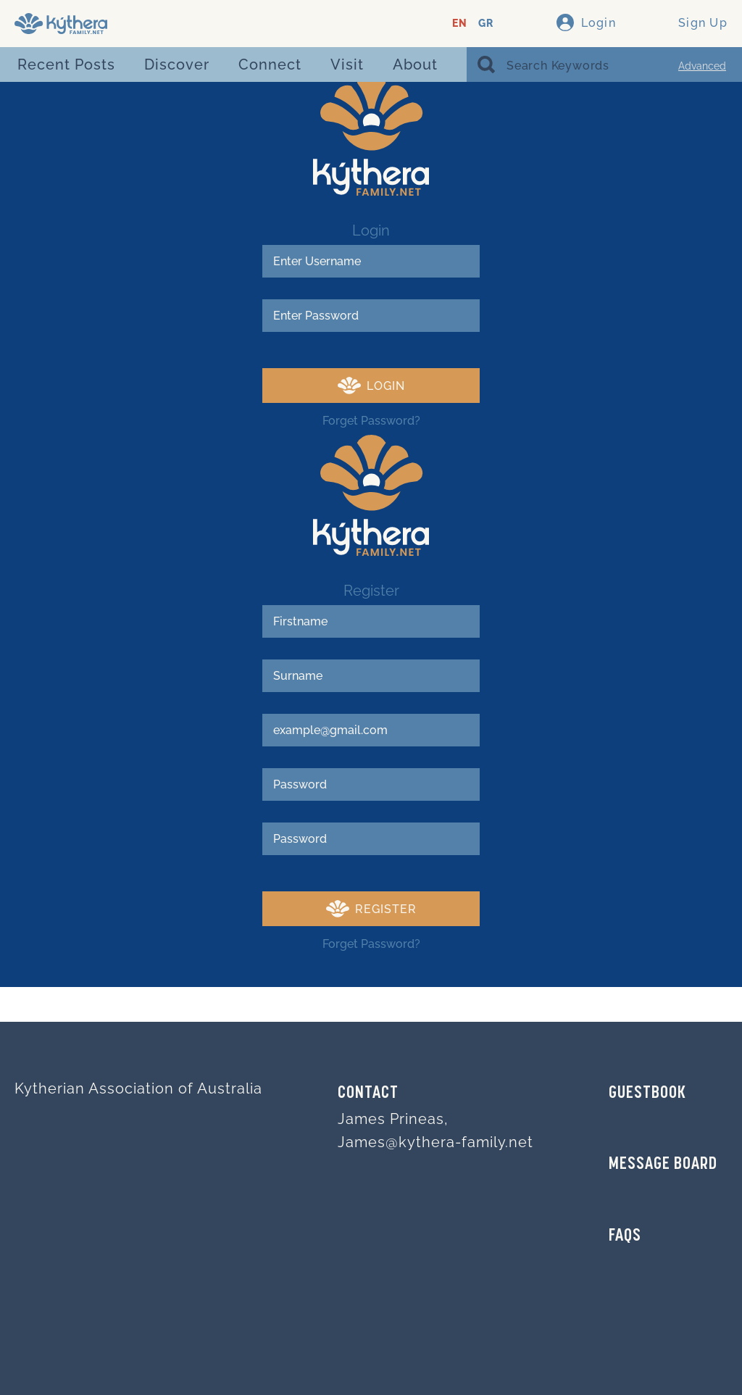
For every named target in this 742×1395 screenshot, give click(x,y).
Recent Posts (66, 64)
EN (459, 23)
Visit (347, 64)
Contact (368, 1093)
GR (485, 23)
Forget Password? (371, 421)
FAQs (625, 1236)
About (415, 64)
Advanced (702, 66)
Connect (269, 64)
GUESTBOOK (647, 1093)
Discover (176, 64)
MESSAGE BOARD (663, 1164)
